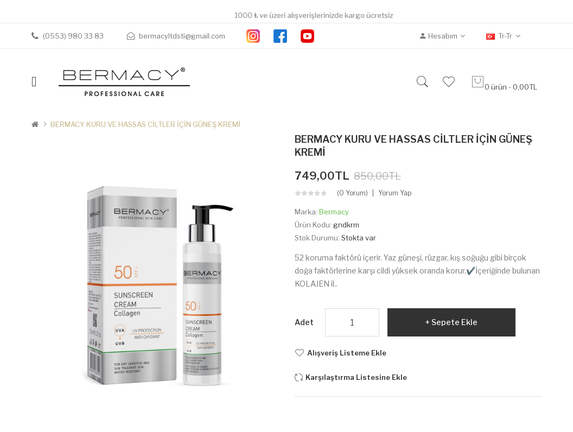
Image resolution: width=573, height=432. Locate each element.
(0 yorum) (352, 193)
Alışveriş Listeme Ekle (346, 352)
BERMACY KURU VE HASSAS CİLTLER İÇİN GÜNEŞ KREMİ (145, 124)
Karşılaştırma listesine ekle (356, 377)
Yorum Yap (394, 193)
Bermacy (334, 211)
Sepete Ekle (454, 322)
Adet (304, 322)
